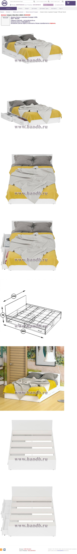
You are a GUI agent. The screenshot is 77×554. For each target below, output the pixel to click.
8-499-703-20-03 (20, 4)
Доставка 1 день (44, 8)
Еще (60, 8)
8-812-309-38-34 (37, 4)
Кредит (27, 8)
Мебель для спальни (18, 12)
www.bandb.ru (60, 550)
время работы (60, 4)
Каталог (8, 12)
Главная (2, 12)
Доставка (34, 8)
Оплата (20, 8)
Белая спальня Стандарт (32, 12)
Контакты (54, 8)
